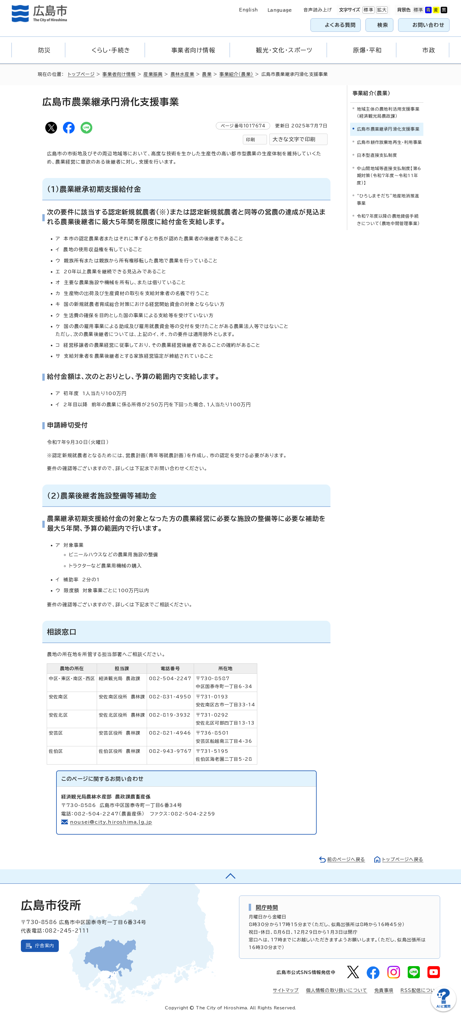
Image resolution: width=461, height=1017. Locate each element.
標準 (368, 10)
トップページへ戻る (402, 859)
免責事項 (383, 990)
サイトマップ (286, 990)
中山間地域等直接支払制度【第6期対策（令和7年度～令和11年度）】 (389, 175)
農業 (206, 74)
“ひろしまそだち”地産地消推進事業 (388, 199)
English (248, 10)
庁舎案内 (44, 945)
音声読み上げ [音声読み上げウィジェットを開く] (317, 10)
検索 (383, 24)
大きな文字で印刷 (294, 139)
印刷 (250, 139)
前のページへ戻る (346, 859)
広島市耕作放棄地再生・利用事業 (389, 142)
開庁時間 (267, 907)
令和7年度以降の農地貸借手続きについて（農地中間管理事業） (388, 219)
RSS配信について (420, 990)
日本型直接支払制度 (377, 155)
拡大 (381, 10)
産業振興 (153, 74)
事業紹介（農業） (236, 74)
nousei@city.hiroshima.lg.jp (111, 822)
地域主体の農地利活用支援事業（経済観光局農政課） (388, 112)
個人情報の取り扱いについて (337, 990)
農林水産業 (182, 74)
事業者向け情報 (119, 74)
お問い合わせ (428, 24)
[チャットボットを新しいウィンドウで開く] (443, 1010)
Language (280, 10)
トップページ (81, 74)
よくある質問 (340, 24)
